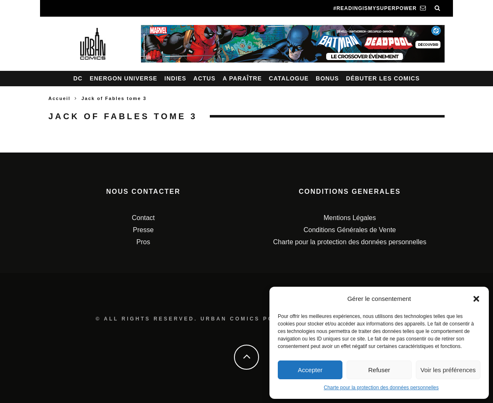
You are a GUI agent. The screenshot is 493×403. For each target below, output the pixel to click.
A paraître (242, 78)
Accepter (310, 369)
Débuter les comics (383, 78)
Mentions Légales (350, 217)
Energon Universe (123, 78)
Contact (143, 217)
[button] (476, 299)
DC (78, 78)
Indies (175, 78)
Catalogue (289, 78)
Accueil (59, 98)
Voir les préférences (448, 369)
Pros (143, 241)
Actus (205, 78)
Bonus (327, 78)
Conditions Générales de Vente (350, 229)
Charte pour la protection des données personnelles (381, 387)
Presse (143, 229)
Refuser (379, 369)
